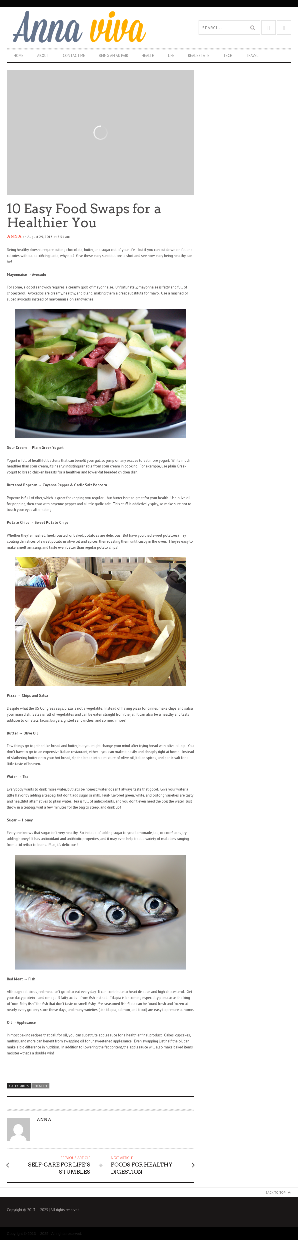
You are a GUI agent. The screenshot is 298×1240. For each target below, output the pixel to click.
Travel (252, 55)
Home (18, 55)
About (43, 55)
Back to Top (275, 1192)
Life (171, 55)
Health (148, 55)
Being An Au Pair (113, 55)
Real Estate (198, 55)
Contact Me (74, 55)
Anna (14, 236)
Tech (227, 55)
